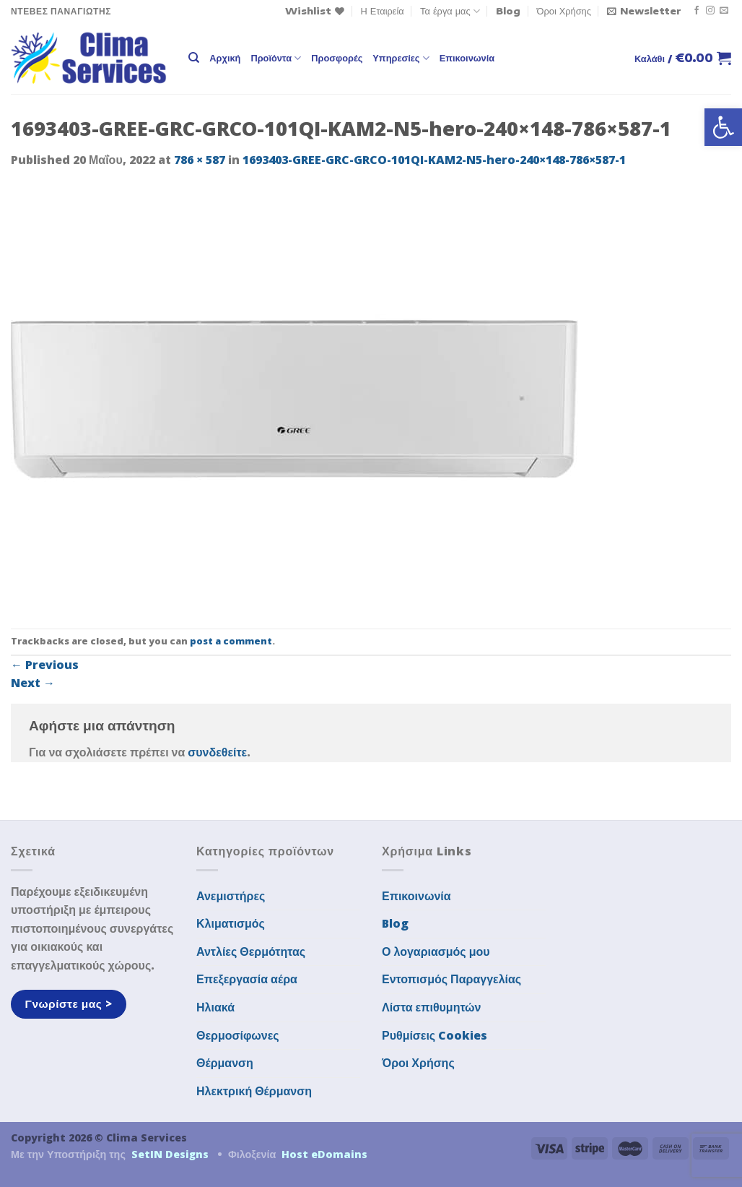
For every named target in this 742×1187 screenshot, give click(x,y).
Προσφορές (336, 58)
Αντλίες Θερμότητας (250, 951)
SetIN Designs (170, 1154)
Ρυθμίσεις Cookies (434, 1035)
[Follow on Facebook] (696, 11)
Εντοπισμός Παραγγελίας (451, 979)
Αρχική (224, 58)
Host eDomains (324, 1154)
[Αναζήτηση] (193, 58)
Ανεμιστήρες (230, 896)
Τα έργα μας (450, 11)
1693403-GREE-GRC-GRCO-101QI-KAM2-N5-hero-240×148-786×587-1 (434, 160)
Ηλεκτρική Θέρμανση (254, 1091)
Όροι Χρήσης (564, 11)
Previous (45, 665)
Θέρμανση (224, 1063)
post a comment (231, 640)
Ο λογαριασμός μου (436, 951)
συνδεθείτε (217, 752)
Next (33, 683)
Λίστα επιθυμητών (431, 1007)
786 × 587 (199, 160)
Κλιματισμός (230, 923)
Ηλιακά (215, 1007)
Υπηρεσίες (400, 58)
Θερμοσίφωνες (237, 1035)
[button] (723, 127)
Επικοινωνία (467, 58)
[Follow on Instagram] (710, 11)
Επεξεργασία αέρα (246, 979)
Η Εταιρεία (382, 11)
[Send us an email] (724, 11)
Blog (508, 11)
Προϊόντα (275, 58)
